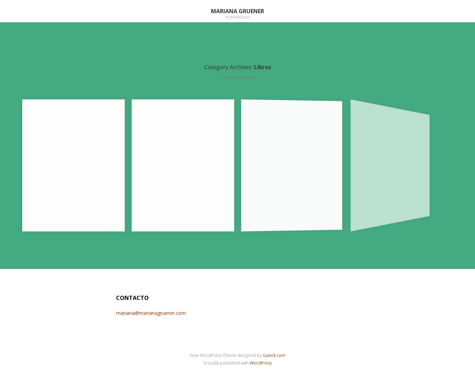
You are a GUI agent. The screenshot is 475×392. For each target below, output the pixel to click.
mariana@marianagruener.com (151, 313)
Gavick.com (274, 355)
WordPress (261, 363)
